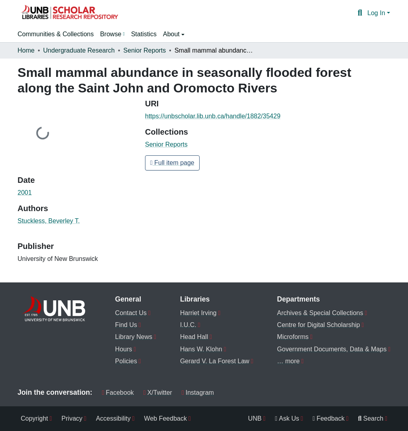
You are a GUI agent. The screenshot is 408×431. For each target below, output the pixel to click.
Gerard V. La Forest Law (214, 361)
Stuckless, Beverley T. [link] (49, 220)
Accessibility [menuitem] (113, 418)
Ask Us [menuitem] (287, 418)
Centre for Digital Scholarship (318, 324)
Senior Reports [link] (145, 50)
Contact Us (131, 313)
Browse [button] (110, 34)
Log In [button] (377, 13)
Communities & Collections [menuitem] (56, 34)
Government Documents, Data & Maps (331, 349)
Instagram (198, 392)
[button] (69, 13)
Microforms (292, 336)
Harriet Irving (198, 313)
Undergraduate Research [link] (79, 50)
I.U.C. (188, 324)
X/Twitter (157, 392)
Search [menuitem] (371, 418)
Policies (126, 361)
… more (288, 361)
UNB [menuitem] (255, 418)
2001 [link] (25, 192)
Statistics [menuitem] (144, 34)
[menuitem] (112, 34)
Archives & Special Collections (320, 313)
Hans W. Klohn (201, 349)
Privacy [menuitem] (71, 418)
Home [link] (26, 50)
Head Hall (194, 336)
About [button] (172, 34)
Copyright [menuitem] (34, 418)
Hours (123, 349)
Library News (133, 336)
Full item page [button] (172, 162)
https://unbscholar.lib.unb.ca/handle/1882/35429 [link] (212, 116)
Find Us (126, 324)
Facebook (118, 392)
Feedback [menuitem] (329, 418)
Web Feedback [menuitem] (165, 418)
